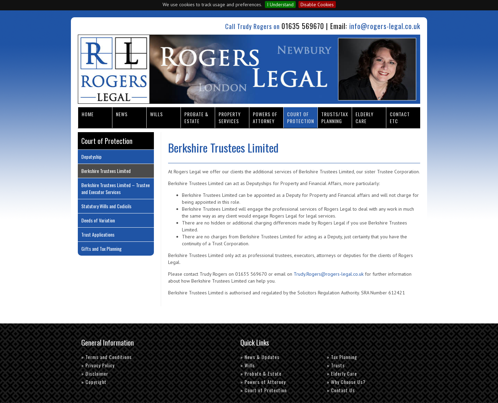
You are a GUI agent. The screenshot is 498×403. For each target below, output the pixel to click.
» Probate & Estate (261, 373)
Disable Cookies (317, 4)
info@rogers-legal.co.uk (384, 26)
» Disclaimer (94, 373)
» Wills (247, 365)
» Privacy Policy (97, 365)
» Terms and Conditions (106, 356)
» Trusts (336, 365)
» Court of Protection (263, 390)
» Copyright (94, 381)
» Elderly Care (342, 373)
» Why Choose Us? (346, 381)
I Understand (280, 4)
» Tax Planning (342, 356)
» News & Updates (259, 356)
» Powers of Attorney (263, 381)
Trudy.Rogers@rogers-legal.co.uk (328, 274)
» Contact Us (341, 390)
